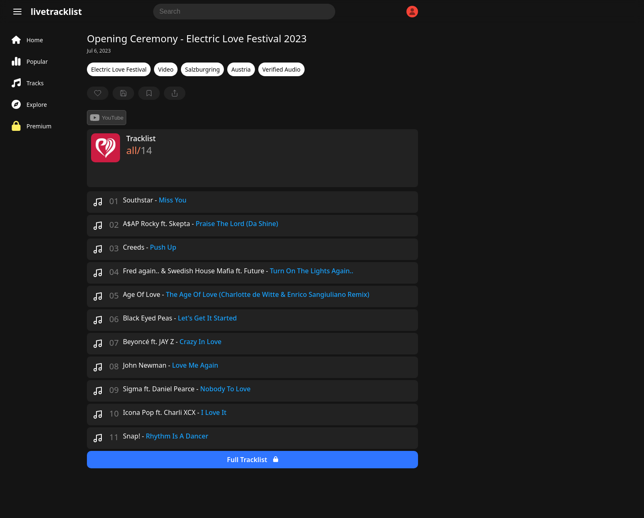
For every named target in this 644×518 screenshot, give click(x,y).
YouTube (106, 118)
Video (165, 69)
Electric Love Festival (119, 69)
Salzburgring (202, 69)
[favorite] (97, 93)
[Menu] (17, 11)
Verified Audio (281, 69)
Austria (241, 69)
